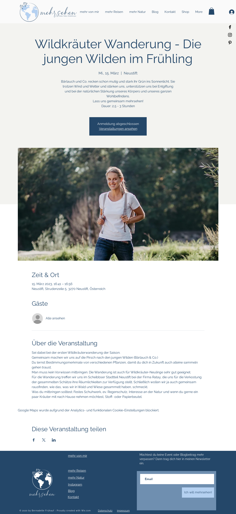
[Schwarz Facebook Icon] (230, 27)
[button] (211, 11)
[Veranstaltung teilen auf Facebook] (34, 440)
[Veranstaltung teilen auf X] (44, 440)
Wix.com (86, 511)
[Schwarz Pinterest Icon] (230, 42)
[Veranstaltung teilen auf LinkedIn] (54, 440)
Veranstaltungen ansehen (118, 129)
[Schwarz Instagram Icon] (230, 34)
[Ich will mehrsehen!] (198, 492)
